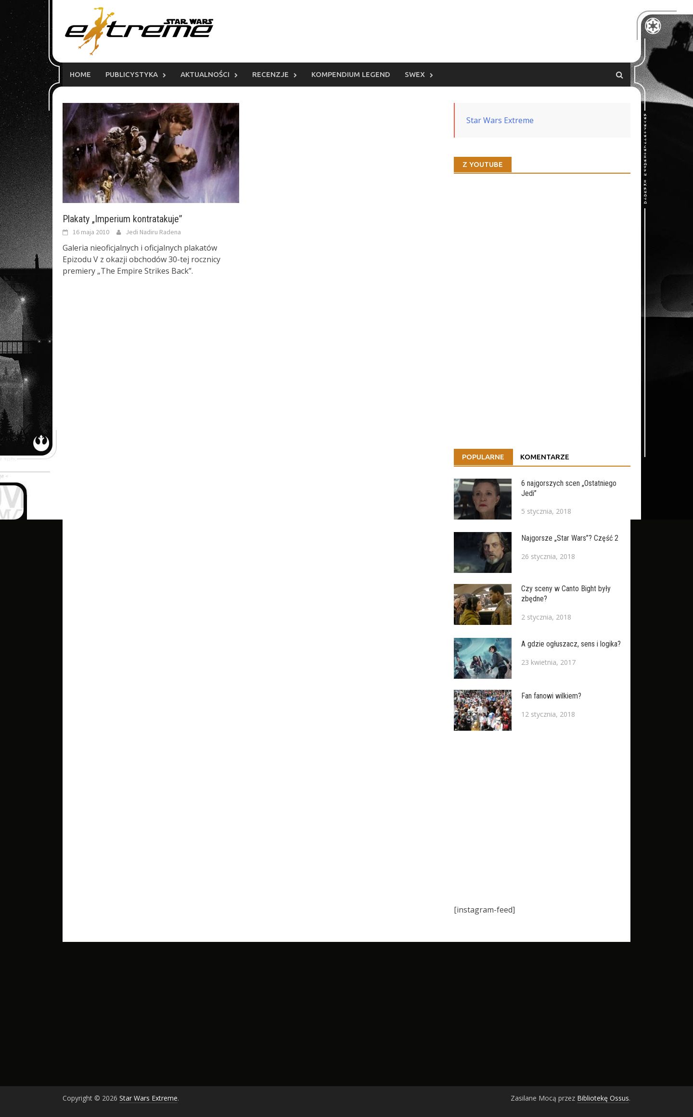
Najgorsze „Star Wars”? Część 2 (569, 538)
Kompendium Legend (350, 74)
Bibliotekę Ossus (603, 1098)
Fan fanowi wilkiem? (551, 695)
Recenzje (270, 74)
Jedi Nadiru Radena (153, 232)
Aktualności (205, 74)
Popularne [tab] (483, 457)
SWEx (415, 74)
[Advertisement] (542, 817)
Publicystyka (131, 74)
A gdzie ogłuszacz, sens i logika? (571, 643)
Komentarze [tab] (544, 457)
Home (80, 74)
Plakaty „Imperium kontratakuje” (122, 219)
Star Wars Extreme (500, 120)
